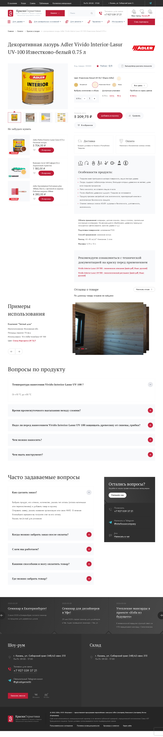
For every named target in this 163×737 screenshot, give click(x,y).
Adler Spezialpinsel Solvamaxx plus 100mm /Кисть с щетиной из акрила (48, 187)
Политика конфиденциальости (88, 732)
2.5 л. (112, 96)
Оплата (130, 141)
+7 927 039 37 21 (112, 13)
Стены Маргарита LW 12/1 (24, 340)
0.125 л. (133, 96)
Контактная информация (62, 3)
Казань (146, 15)
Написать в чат (122, 539)
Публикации (44, 3)
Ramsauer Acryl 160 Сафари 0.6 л (46, 163)
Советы (32, 3)
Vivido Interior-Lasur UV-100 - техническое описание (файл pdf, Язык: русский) (112, 268)
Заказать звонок (17, 701)
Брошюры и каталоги (111, 732)
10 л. (119, 96)
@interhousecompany (125, 527)
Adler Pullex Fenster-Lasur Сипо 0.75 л (48, 140)
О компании (12, 3)
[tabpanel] (109, 328)
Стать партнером (141, 22)
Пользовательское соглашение (61, 732)
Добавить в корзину (110, 115)
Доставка (89, 141)
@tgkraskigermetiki (22, 688)
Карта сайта (127, 732)
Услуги (23, 3)
